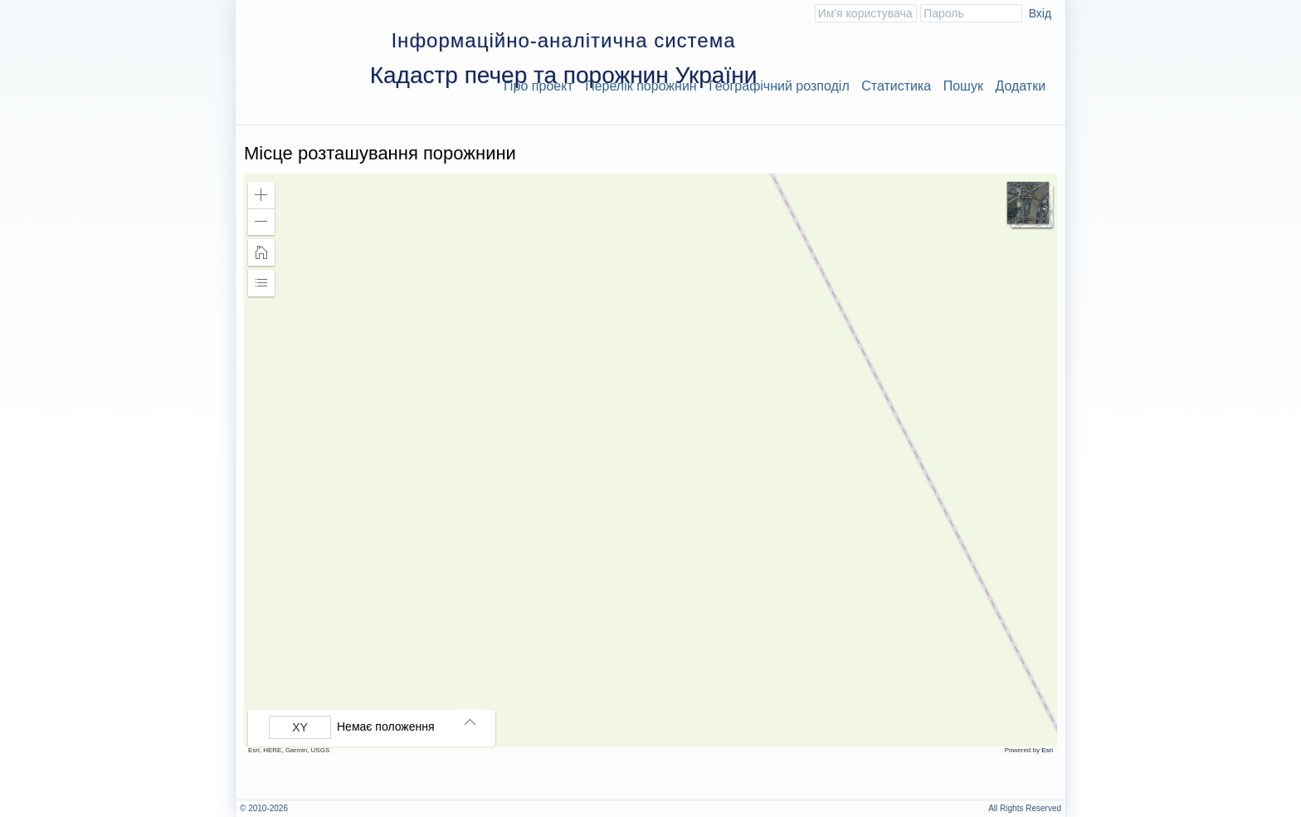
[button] (261, 195)
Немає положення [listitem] (386, 726)
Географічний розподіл (779, 86)
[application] (650, 464)
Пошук (963, 86)
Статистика (896, 86)
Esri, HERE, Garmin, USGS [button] (288, 750)
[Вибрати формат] (300, 727)
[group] (375, 727)
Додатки (1020, 86)
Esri (1047, 750)
